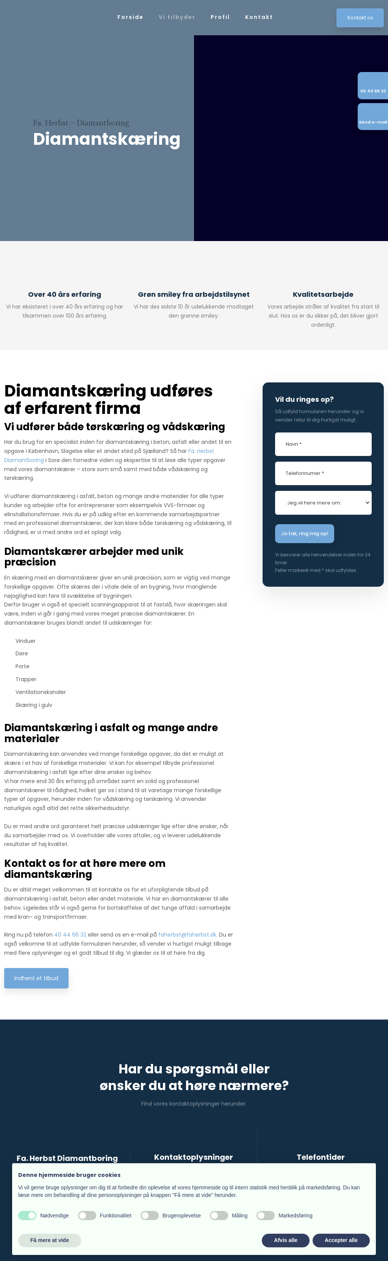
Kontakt (259, 17)
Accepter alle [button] (341, 1240)
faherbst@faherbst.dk (187, 934)
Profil (220, 17)
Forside (130, 17)
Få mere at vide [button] (49, 1240)
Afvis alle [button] (285, 1240)
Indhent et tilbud (36, 978)
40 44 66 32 (70, 934)
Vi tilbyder (177, 17)
